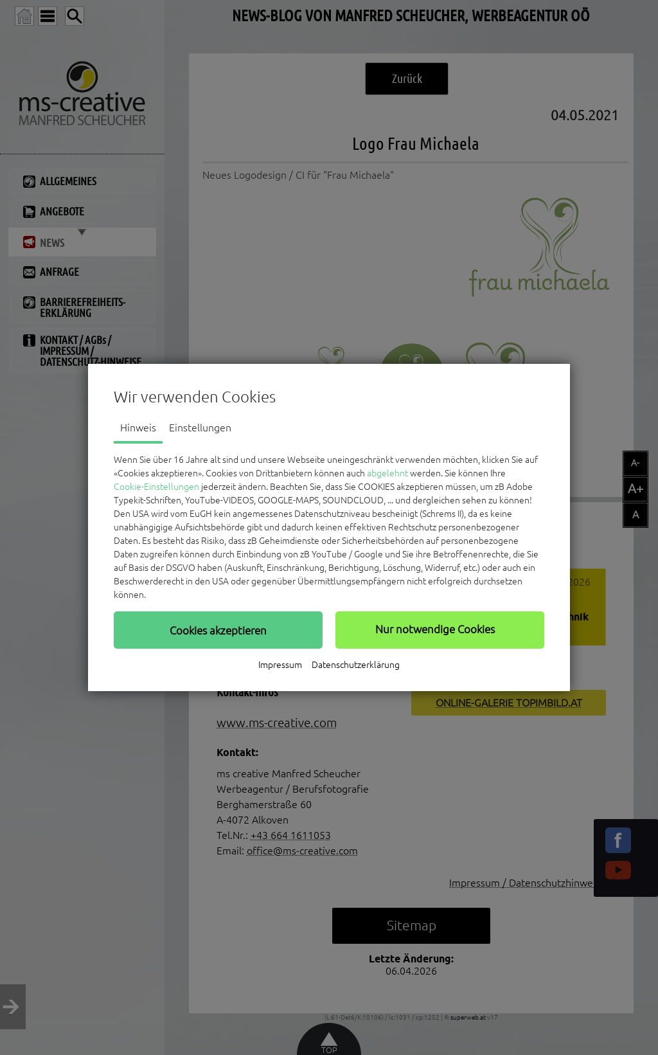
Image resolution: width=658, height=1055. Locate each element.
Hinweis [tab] (138, 427)
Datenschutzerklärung (356, 665)
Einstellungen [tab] (200, 427)
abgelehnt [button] (387, 473)
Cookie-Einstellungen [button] (156, 487)
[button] (218, 630)
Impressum (280, 665)
